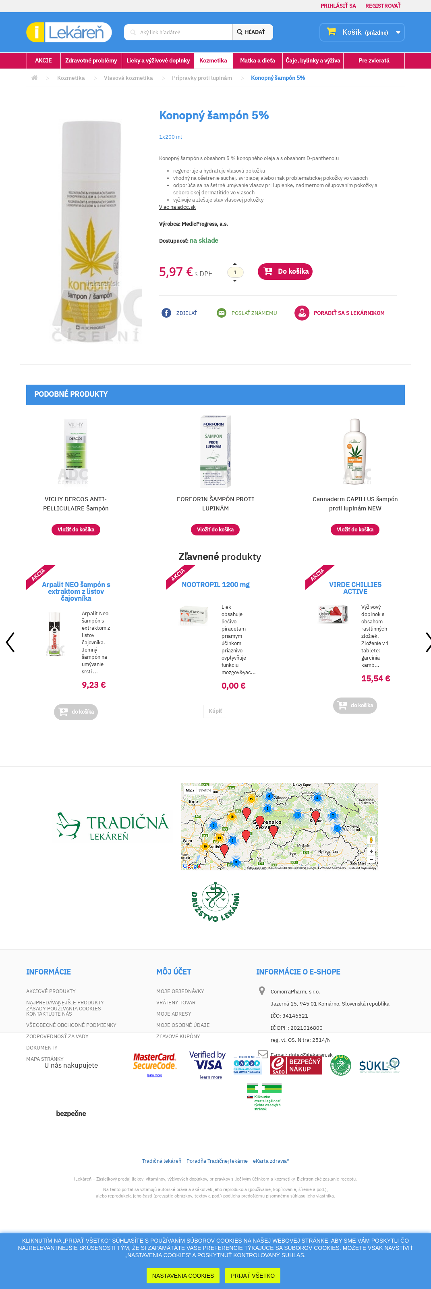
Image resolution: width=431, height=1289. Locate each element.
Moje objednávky (180, 991)
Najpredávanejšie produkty (65, 1002)
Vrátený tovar (175, 1002)
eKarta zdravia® (271, 1222)
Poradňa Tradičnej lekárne (217, 1222)
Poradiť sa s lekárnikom (339, 313)
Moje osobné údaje (183, 1025)
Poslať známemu (247, 313)
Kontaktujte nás (49, 1013)
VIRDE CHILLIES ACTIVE (355, 588)
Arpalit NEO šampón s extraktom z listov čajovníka (76, 591)
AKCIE (43, 60)
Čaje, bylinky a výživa (313, 60)
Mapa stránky (45, 1059)
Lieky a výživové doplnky (158, 60)
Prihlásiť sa (338, 5)
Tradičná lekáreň (161, 1222)
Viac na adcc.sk (177, 207)
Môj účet (173, 972)
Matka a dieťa (257, 60)
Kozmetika (213, 60)
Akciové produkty (51, 991)
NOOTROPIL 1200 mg (215, 584)
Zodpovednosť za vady (57, 1036)
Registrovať (383, 5)
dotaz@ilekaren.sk (311, 1055)
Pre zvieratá (374, 60)
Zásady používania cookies (63, 1070)
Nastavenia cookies (183, 1275)
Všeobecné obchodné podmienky (71, 1025)
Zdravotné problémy (91, 60)
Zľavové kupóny (178, 1036)
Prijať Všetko (253, 1275)
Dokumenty (42, 1047)
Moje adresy (173, 1013)
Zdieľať (179, 313)
